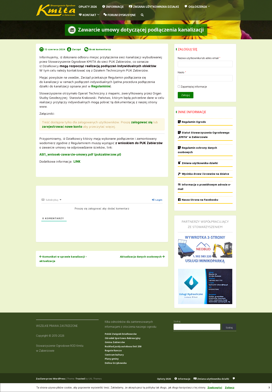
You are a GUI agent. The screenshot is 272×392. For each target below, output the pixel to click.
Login (157, 199)
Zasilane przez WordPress (50, 379)
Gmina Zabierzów (115, 342)
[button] (142, 15)
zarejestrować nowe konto (62, 126)
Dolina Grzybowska (116, 363)
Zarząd (76, 49)
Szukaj (177, 322)
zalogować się (141, 122)
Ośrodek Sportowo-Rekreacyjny (122, 338)
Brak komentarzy (100, 49)
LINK (77, 161)
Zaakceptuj (214, 387)
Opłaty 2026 (88, 7)
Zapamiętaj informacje (192, 86)
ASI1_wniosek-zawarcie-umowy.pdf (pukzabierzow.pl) (80, 154)
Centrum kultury (114, 355)
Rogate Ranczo (113, 351)
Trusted (80, 379)
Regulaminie (100, 86)
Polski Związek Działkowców (121, 334)
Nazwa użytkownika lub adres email (199, 58)
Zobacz (229, 387)
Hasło (182, 72)
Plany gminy (112, 359)
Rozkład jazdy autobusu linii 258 (123, 347)
